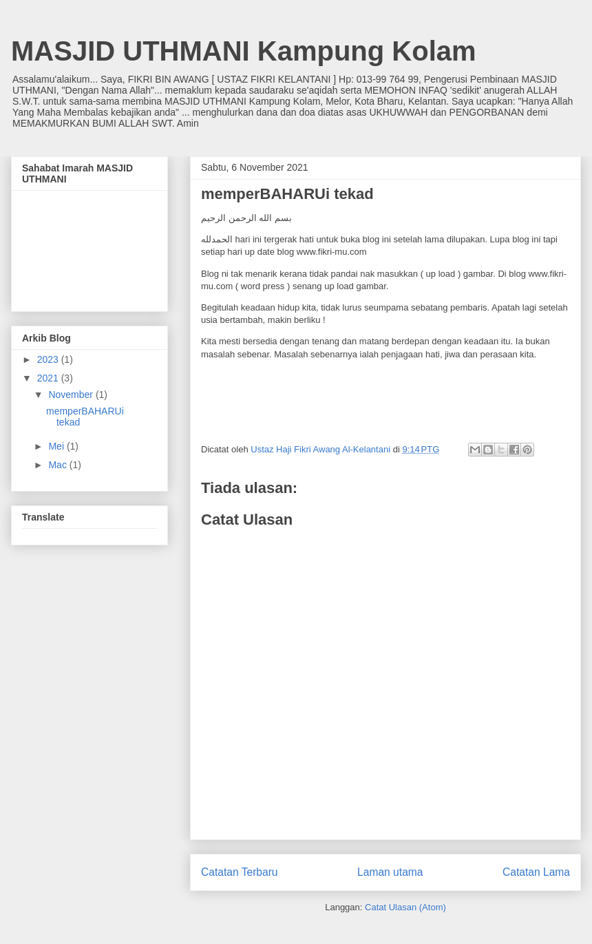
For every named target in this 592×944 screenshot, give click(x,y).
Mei (57, 446)
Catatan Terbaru (239, 872)
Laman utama (390, 872)
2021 (49, 378)
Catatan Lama (536, 872)
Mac (58, 464)
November (71, 394)
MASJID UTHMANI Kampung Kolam (243, 51)
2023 (49, 359)
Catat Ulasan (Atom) (405, 907)
